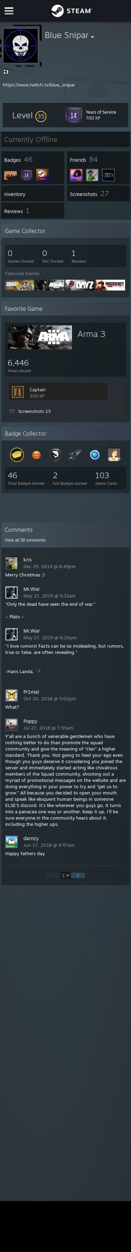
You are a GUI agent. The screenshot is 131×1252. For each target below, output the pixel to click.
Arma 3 (91, 334)
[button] (29, 115)
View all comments (25, 540)
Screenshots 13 (34, 411)
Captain (38, 389)
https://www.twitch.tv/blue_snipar (39, 85)
